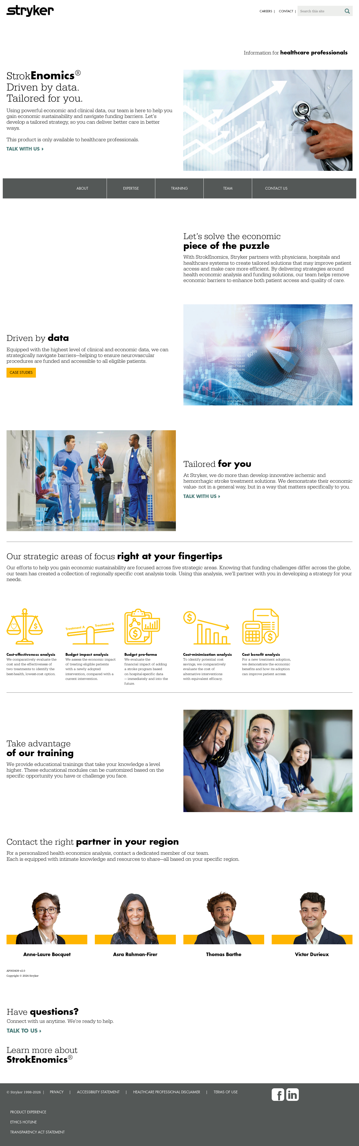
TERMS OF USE (226, 1092)
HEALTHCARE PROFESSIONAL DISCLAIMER (166, 1092)
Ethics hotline (23, 1122)
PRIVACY (56, 1092)
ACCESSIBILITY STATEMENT (98, 1092)
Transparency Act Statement (37, 1132)
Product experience (28, 1112)
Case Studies (21, 372)
